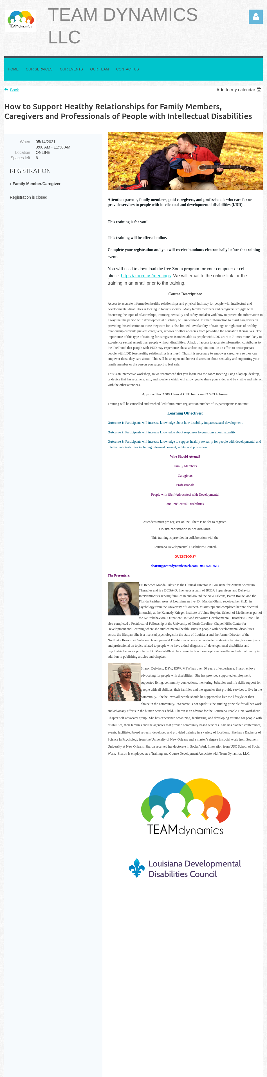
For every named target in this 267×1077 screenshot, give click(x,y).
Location (22, 152)
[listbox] (239, 89)
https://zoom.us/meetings (146, 275)
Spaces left (20, 158)
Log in (256, 17)
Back (14, 90)
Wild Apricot (198, 1069)
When (25, 141)
